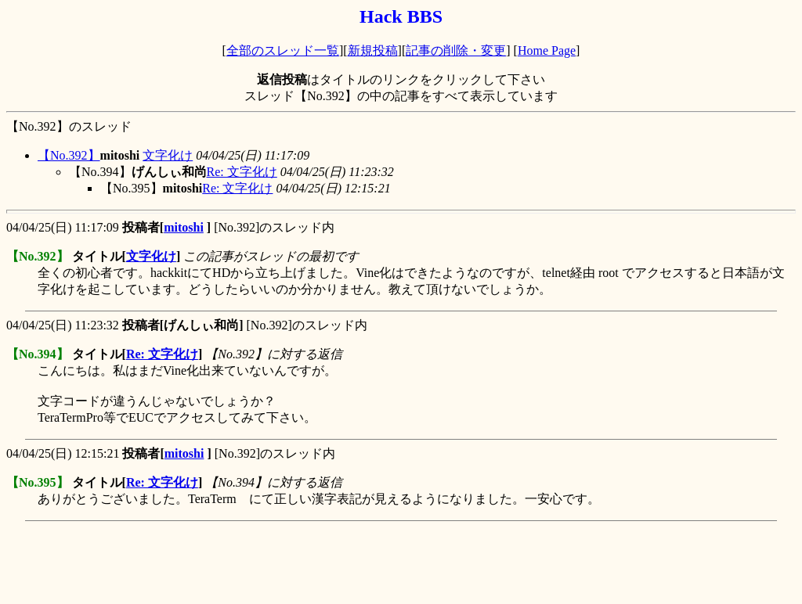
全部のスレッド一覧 (282, 50)
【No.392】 (69, 155)
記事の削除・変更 (456, 50)
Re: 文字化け (242, 171)
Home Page (547, 50)
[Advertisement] (291, 562)
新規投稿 (373, 50)
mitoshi (184, 227)
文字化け (168, 155)
